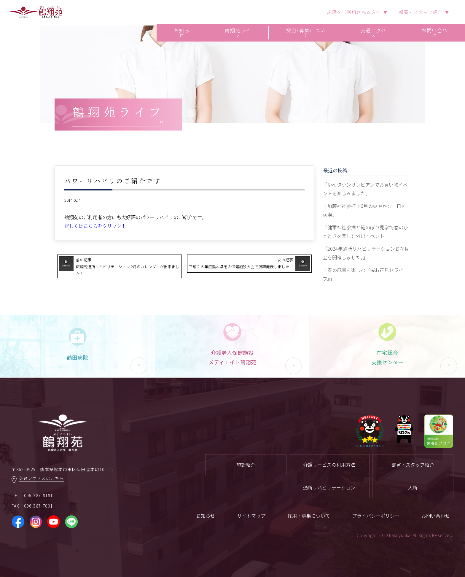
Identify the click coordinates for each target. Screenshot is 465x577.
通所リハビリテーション (329, 487)
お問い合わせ (434, 33)
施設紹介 (245, 464)
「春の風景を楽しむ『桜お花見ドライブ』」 (363, 274)
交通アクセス (373, 33)
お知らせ (182, 33)
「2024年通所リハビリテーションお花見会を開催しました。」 (366, 253)
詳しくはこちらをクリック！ (95, 225)
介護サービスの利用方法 (329, 464)
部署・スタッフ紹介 (412, 464)
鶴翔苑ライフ (238, 33)
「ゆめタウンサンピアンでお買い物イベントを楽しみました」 (365, 189)
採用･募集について (306, 33)
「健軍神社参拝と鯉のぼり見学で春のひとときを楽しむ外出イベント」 (365, 231)
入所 (413, 487)
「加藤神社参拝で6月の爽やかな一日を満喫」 (364, 210)
